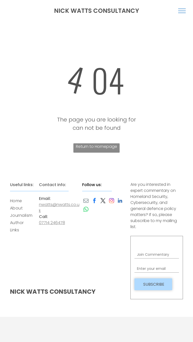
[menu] (181, 10)
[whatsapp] (86, 210)
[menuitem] (28, 200)
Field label (143, 247)
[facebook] (94, 201)
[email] (86, 201)
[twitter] (103, 201)
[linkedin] (120, 201)
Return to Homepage (96, 146)
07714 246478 (52, 223)
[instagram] (111, 201)
